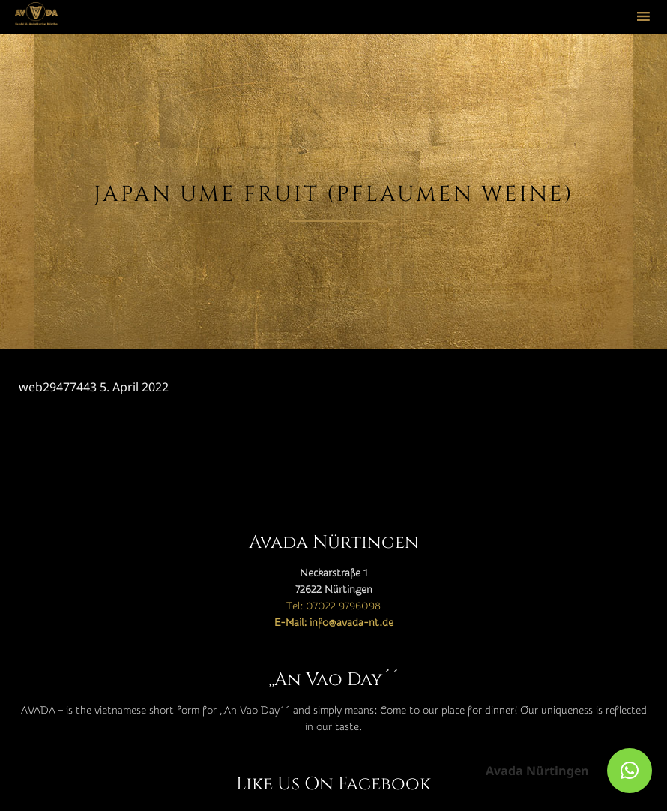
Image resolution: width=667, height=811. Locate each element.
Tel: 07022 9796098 (333, 606)
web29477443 (58, 387)
